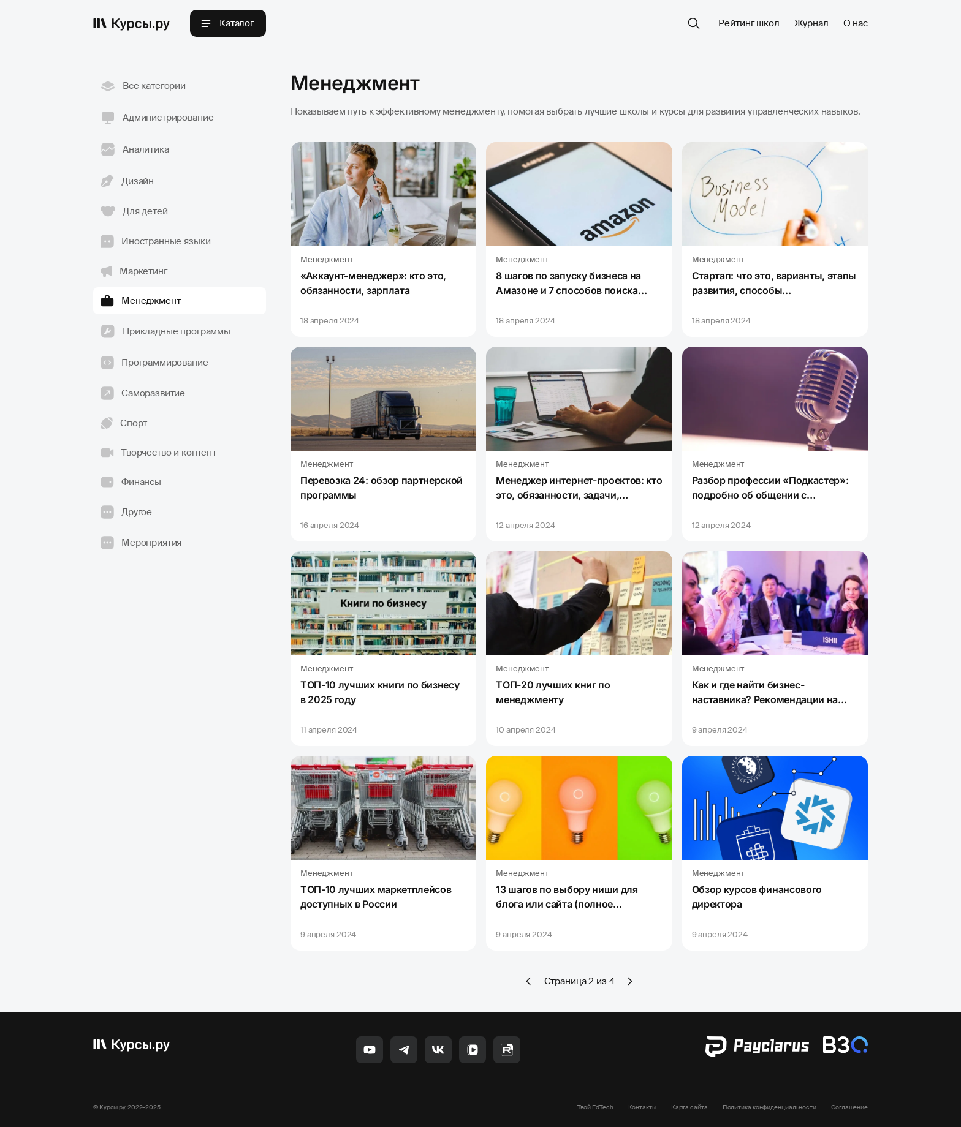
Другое (126, 512)
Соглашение (849, 1107)
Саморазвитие (143, 393)
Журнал (811, 23)
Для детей (134, 211)
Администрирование (157, 117)
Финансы (131, 482)
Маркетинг (134, 271)
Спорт (124, 423)
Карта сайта (689, 1107)
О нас (855, 23)
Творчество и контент (158, 453)
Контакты (642, 1107)
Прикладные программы (165, 331)
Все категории (143, 85)
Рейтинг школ (748, 23)
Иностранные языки (155, 241)
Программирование (154, 362)
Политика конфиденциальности (769, 1107)
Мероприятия (141, 542)
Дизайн (127, 181)
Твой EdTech (595, 1107)
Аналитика (135, 149)
